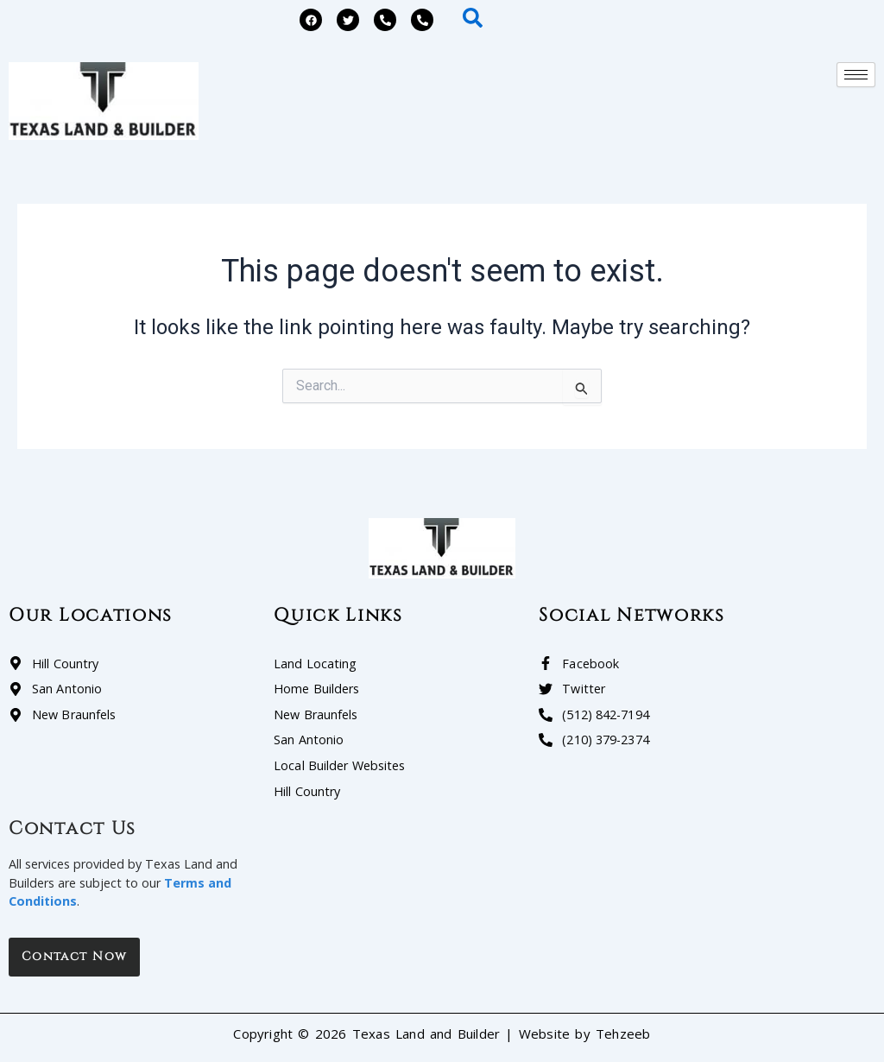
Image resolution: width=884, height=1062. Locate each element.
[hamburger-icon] (856, 74)
